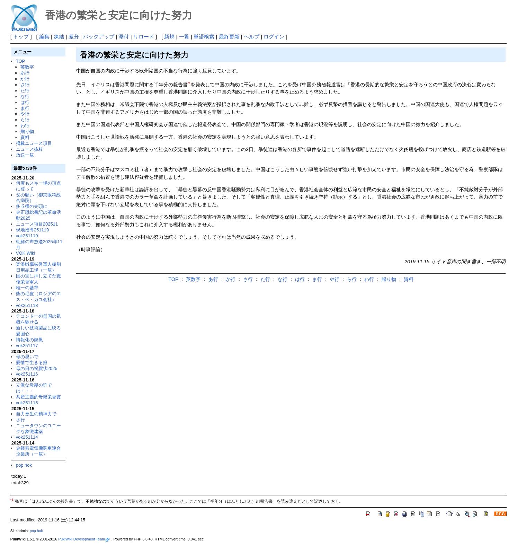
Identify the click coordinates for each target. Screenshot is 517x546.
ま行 (24, 108)
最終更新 (229, 36)
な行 (24, 96)
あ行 (24, 73)
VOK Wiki (25, 253)
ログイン (274, 36)
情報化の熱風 (29, 339)
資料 (24, 137)
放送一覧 (25, 155)
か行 (24, 78)
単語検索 (204, 36)
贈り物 (27, 131)
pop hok (24, 465)
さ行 (24, 84)
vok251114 (27, 437)
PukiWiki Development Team (83, 539)
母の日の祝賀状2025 (36, 368)
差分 (74, 36)
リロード (143, 36)
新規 (169, 36)
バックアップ (98, 36)
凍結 (59, 36)
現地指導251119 (32, 229)
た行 (24, 90)
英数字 (27, 67)
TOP (20, 61)
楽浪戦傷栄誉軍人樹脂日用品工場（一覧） (38, 267)
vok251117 (27, 345)
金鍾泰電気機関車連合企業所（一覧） (38, 451)
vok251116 (27, 374)
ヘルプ (251, 36)
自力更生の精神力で (36, 413)
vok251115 (27, 402)
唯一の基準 (27, 287)
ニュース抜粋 (29, 149)
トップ (21, 36)
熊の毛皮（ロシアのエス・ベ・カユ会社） (38, 296)
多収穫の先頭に (31, 206)
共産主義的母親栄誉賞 (38, 396)
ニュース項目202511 (37, 224)
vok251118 (27, 305)
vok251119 (27, 235)
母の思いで (27, 356)
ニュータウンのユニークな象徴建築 (38, 428)
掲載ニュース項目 (34, 143)
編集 (44, 36)
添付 (123, 36)
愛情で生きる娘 (31, 362)
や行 (24, 113)
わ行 (24, 125)
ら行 (24, 119)
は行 (24, 102)
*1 (189, 83)
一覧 (184, 36)
